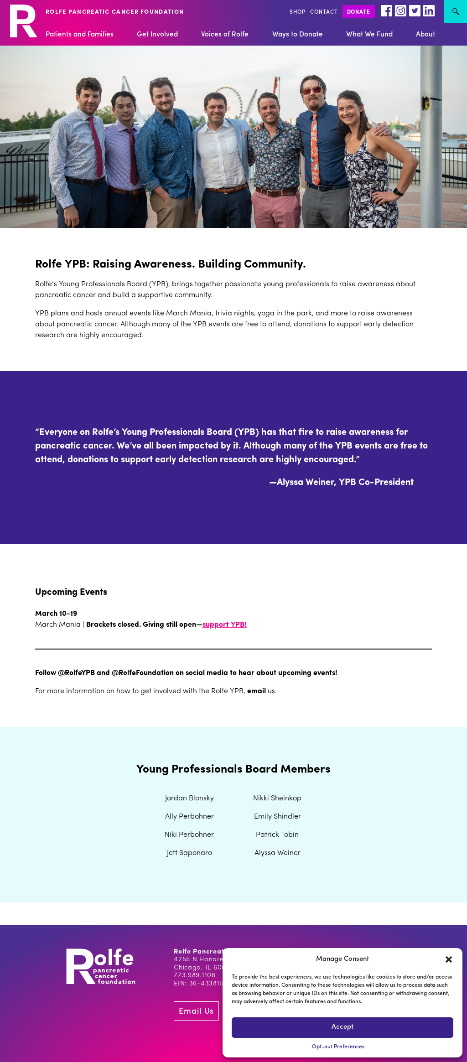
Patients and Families (80, 34)
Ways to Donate (297, 34)
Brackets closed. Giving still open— (144, 625)
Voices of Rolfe (225, 34)
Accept (342, 1027)
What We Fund (369, 34)
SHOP (298, 12)
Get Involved (157, 34)
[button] (448, 959)
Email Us (196, 1011)
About (425, 34)
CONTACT (324, 12)
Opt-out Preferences (338, 1047)
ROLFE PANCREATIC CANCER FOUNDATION (115, 12)
